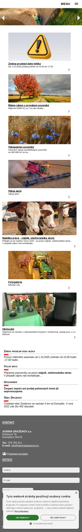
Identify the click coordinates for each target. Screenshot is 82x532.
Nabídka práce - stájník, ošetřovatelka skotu (28, 238)
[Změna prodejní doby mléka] (39, 60)
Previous (5, 17)
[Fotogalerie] (39, 278)
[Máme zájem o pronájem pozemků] (39, 101)
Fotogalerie (15, 282)
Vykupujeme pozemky (21, 147)
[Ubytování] (39, 325)
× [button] (76, 493)
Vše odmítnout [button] (58, 517)
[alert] (41, 509)
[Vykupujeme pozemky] (39, 143)
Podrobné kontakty (17, 453)
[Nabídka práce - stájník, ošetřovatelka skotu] (39, 234)
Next (77, 17)
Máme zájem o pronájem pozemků (28, 105)
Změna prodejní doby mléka (24, 63)
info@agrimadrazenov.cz (25, 445)
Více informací (21, 511)
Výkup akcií (14, 191)
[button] (41, 523)
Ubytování (8, 329)
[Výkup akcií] (39, 187)
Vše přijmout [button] (22, 517)
